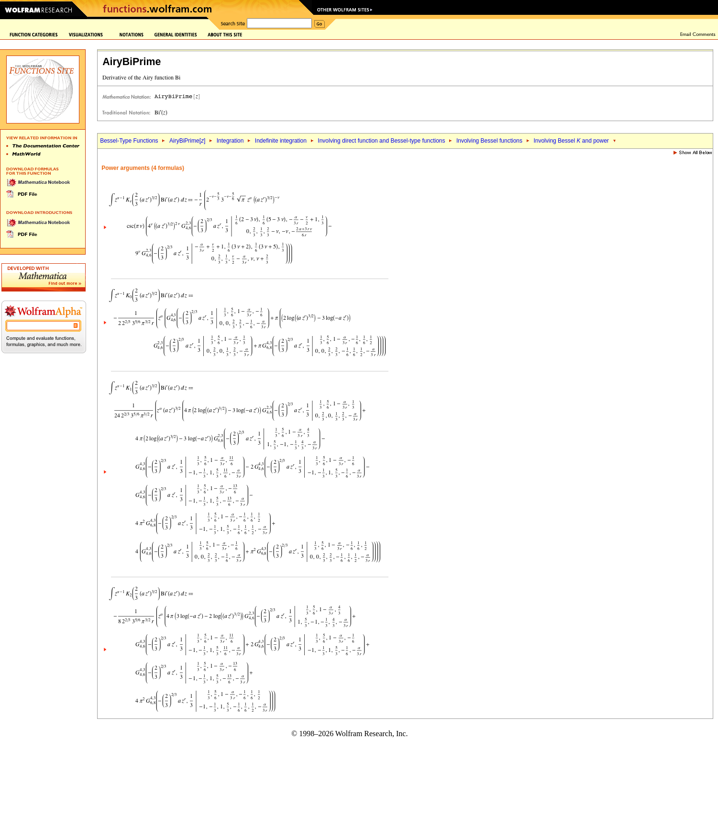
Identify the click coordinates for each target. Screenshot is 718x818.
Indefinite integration (281, 140)
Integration (230, 140)
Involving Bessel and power (570, 140)
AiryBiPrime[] (187, 140)
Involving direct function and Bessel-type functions (381, 140)
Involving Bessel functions (489, 140)
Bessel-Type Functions (129, 140)
